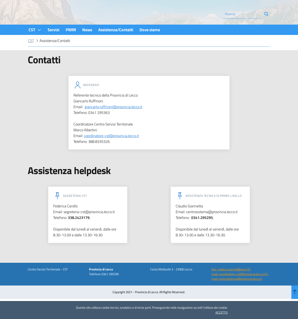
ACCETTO (221, 312)
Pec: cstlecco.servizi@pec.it (229, 280)
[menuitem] (35, 41)
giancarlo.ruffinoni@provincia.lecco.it (113, 118)
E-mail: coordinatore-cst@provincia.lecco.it (238, 283)
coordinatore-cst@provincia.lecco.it (111, 147)
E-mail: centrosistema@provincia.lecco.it (240, 287)
